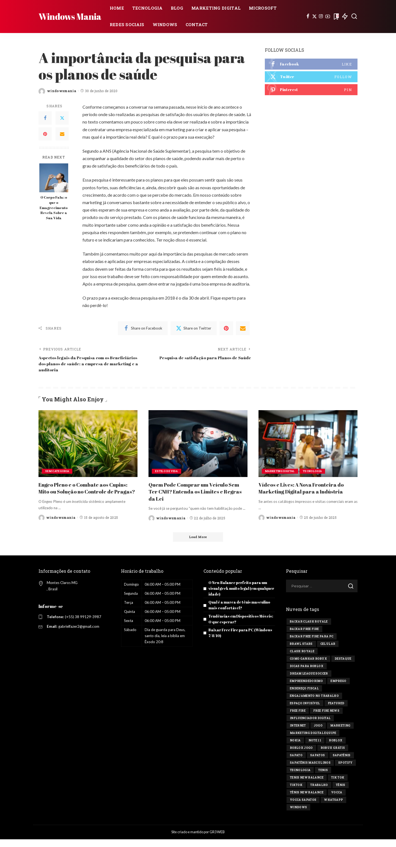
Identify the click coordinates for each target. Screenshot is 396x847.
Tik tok (337, 785)
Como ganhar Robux (308, 666)
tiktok (296, 793)
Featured (336, 711)
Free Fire (298, 718)
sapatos (317, 763)
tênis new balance (306, 800)
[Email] (62, 134)
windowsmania (61, 91)
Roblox (335, 748)
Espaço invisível (305, 711)
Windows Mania (69, 16)
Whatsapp (333, 808)
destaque (343, 666)
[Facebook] (308, 16)
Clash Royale (302, 659)
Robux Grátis (333, 756)
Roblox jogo (301, 756)
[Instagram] (321, 16)
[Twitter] (314, 16)
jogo (318, 733)
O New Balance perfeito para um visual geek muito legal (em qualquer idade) (240, 596)
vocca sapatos (303, 808)
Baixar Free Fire (304, 637)
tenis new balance (306, 785)
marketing (340, 733)
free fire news (326, 718)
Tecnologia (317, 472)
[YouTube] (327, 16)
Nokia (295, 748)
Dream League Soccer (309, 681)
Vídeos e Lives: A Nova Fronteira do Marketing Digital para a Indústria (304, 489)
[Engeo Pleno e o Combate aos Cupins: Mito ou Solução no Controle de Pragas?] (88, 444)
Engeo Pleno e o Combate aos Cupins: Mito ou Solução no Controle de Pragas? (87, 492)
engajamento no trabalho (314, 704)
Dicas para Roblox (306, 674)
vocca (336, 800)
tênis (340, 793)
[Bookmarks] (336, 16)
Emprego (338, 689)
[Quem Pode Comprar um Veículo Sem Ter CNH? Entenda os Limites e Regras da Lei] (198, 444)
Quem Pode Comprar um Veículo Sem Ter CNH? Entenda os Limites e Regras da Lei (197, 492)
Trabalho (319, 793)
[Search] (354, 16)
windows (298, 815)
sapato (296, 763)
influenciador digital (310, 726)
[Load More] (198, 544)
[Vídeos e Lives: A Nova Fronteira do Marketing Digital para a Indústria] (308, 444)
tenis (323, 778)
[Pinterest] (45, 134)
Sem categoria (58, 472)
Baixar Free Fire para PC (311, 644)
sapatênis (342, 763)
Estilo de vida (167, 472)
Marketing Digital (282, 472)
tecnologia (300, 778)
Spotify (345, 770)
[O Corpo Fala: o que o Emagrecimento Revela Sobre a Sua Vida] (53, 177)
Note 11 (315, 748)
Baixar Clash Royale (309, 629)
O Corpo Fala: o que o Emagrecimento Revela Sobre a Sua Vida (54, 208)
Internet (298, 733)
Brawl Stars (301, 652)
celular (327, 652)
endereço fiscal (304, 696)
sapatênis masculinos (310, 770)
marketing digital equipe (313, 741)
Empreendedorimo (306, 689)
